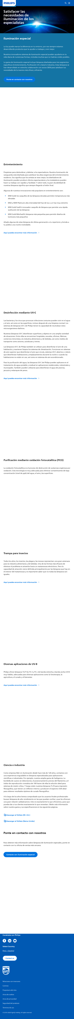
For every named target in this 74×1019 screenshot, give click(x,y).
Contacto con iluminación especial (20, 854)
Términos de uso (8, 1007)
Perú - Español (8, 950)
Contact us (9, 958)
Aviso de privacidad (10, 999)
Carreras (6, 986)
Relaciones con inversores (11, 981)
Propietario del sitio (9, 990)
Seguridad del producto (11, 1003)
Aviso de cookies (8, 994)
